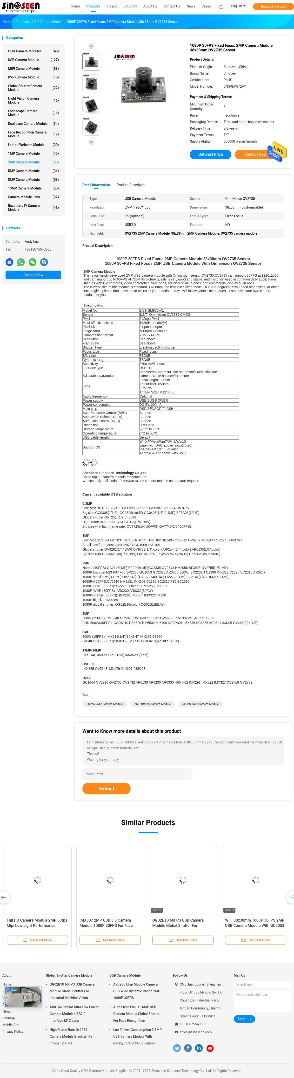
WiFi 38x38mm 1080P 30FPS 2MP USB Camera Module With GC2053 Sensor (254, 925)
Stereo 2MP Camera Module (105, 704)
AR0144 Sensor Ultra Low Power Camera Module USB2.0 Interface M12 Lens (74, 1013)
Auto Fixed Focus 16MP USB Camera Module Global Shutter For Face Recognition (136, 1013)
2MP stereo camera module (152, 704)
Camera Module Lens (33, 197)
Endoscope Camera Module (33, 113)
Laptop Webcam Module (33, 144)
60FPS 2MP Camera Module (200, 704)
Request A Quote (273, 6)
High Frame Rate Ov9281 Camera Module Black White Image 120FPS (71, 1036)
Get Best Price (210, 154)
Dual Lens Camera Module (33, 123)
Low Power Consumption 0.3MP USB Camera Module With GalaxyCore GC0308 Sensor (137, 1036)
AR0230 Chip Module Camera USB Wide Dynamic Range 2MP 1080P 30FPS (136, 991)
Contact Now (33, 275)
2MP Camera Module (33, 162)
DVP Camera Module (33, 77)
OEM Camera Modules (33, 51)
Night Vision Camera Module (33, 100)
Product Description (131, 185)
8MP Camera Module (33, 179)
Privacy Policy (12, 1032)
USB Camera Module (33, 59)
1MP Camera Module (33, 153)
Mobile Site (10, 1025)
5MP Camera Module (33, 170)
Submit (106, 788)
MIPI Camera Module (33, 68)
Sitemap (8, 1018)
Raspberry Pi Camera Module (33, 207)
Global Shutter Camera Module (33, 88)
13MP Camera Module (33, 188)
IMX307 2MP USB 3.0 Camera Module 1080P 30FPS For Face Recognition (106, 925)
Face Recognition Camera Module (33, 134)
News (6, 1011)
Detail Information (96, 185)
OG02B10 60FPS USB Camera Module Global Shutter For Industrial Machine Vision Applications (72, 991)
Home (7, 984)
